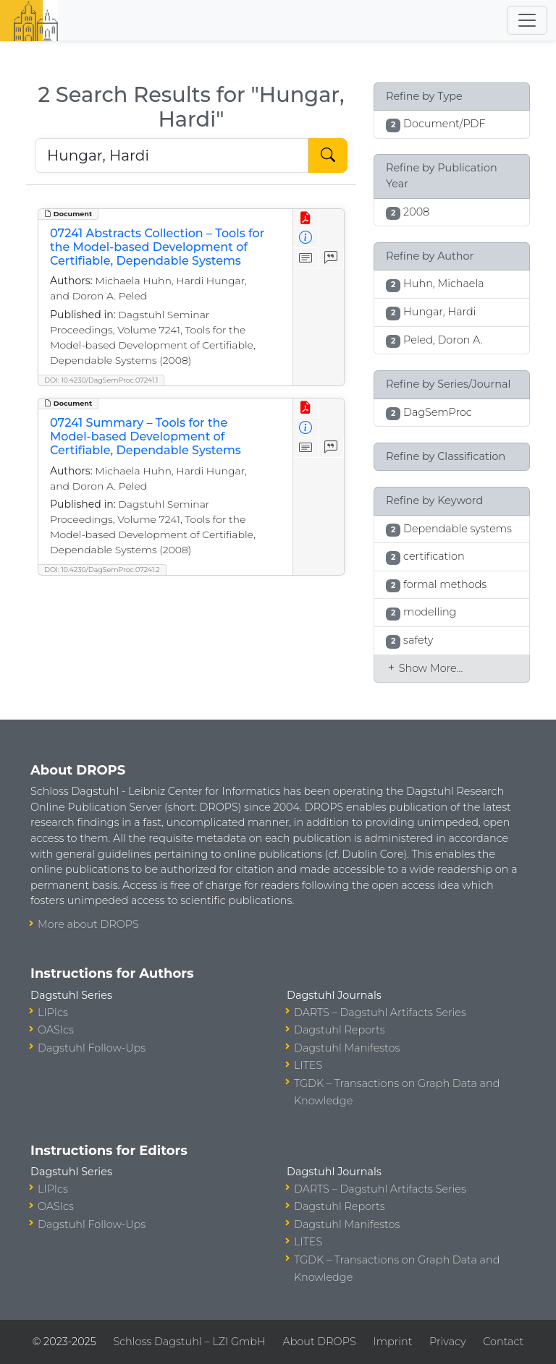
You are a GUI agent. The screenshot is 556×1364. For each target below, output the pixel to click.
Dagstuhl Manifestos (347, 1047)
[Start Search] (328, 155)
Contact (503, 1341)
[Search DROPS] (172, 155)
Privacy (447, 1341)
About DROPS (318, 1341)
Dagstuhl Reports (339, 1029)
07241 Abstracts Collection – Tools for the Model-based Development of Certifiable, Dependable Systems (157, 247)
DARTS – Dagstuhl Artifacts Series (380, 1012)
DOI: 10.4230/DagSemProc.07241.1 (101, 380)
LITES (308, 1065)
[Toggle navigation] (527, 20)
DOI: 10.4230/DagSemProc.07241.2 (102, 570)
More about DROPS (88, 924)
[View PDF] (306, 219)
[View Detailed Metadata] (306, 238)
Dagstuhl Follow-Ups (92, 1047)
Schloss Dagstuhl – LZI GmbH (189, 1341)
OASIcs (56, 1029)
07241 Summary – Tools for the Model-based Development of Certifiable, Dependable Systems (145, 436)
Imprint (392, 1341)
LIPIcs (53, 1012)
